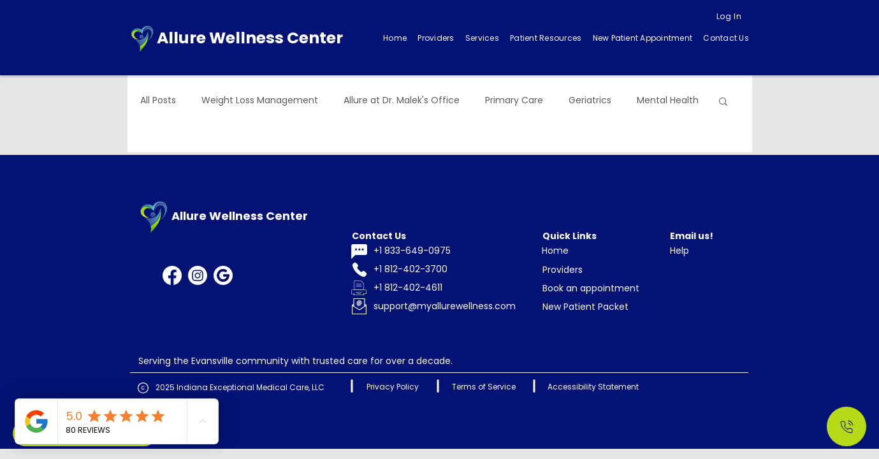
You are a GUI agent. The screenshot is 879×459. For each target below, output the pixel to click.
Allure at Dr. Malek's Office (402, 100)
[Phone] (359, 270)
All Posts (158, 100)
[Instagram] (197, 275)
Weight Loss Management (259, 100)
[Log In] (729, 16)
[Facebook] (172, 275)
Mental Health (668, 100)
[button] (482, 38)
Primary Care (514, 100)
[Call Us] (846, 426)
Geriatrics (590, 100)
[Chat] (359, 251)
